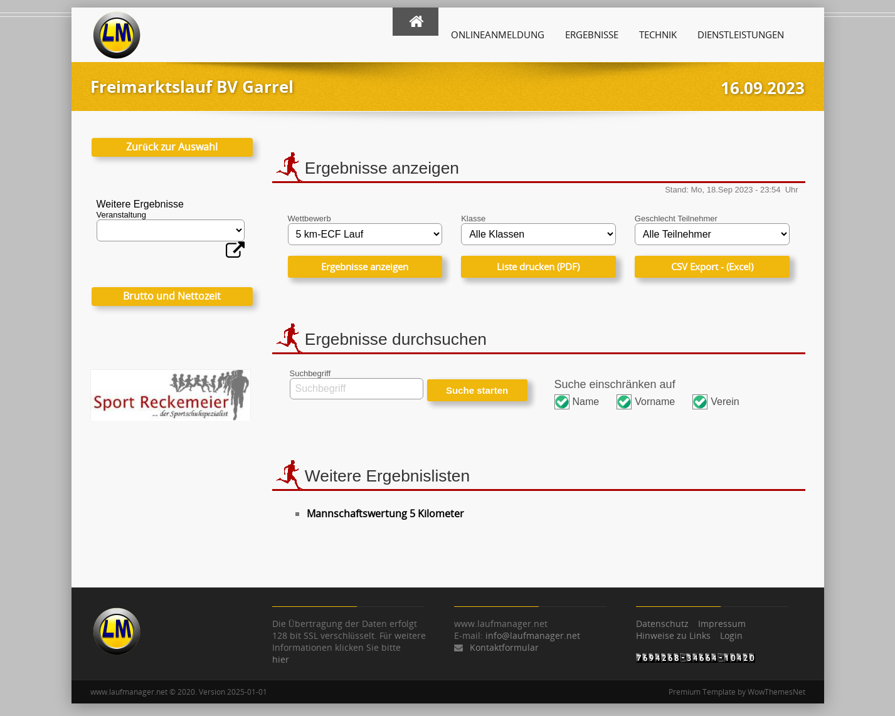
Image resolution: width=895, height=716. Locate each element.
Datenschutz (662, 623)
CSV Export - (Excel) (712, 266)
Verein (725, 401)
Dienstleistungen (740, 34)
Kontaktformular (504, 647)
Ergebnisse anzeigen (364, 266)
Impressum (722, 623)
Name (586, 401)
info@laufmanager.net (532, 635)
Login (731, 635)
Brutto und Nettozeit (172, 296)
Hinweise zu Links (673, 635)
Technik (658, 34)
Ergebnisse (591, 34)
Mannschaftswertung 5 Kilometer (385, 513)
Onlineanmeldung (497, 34)
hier (280, 659)
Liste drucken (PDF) (538, 266)
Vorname (655, 401)
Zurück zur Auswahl (172, 147)
